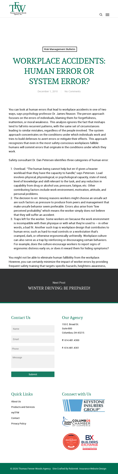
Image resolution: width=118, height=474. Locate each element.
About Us (16, 401)
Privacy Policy (18, 423)
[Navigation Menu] (107, 14)
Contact (15, 418)
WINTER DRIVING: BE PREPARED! (59, 285)
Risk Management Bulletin (59, 49)
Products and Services (23, 407)
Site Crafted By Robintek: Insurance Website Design (79, 468)
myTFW (15, 412)
